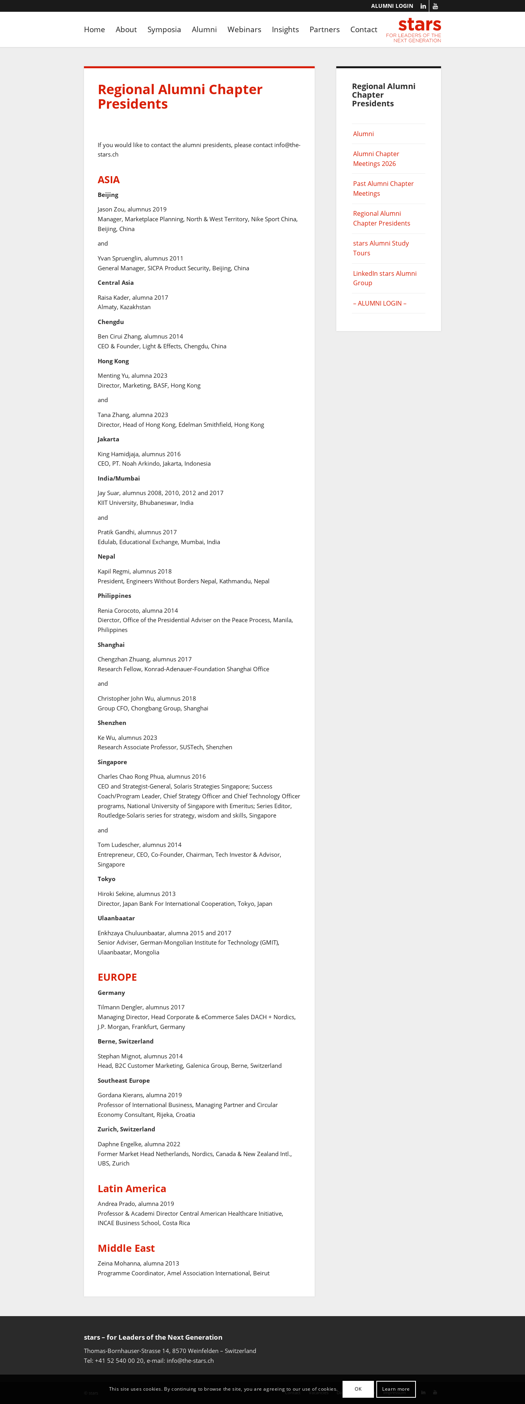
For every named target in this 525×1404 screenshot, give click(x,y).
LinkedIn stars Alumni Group (385, 278)
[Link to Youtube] (435, 6)
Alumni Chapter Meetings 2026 (376, 158)
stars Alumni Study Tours (381, 248)
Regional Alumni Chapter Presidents (381, 218)
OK (358, 1389)
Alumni (363, 133)
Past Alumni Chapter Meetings (383, 188)
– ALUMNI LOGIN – (380, 303)
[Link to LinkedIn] (423, 6)
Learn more (396, 1389)
